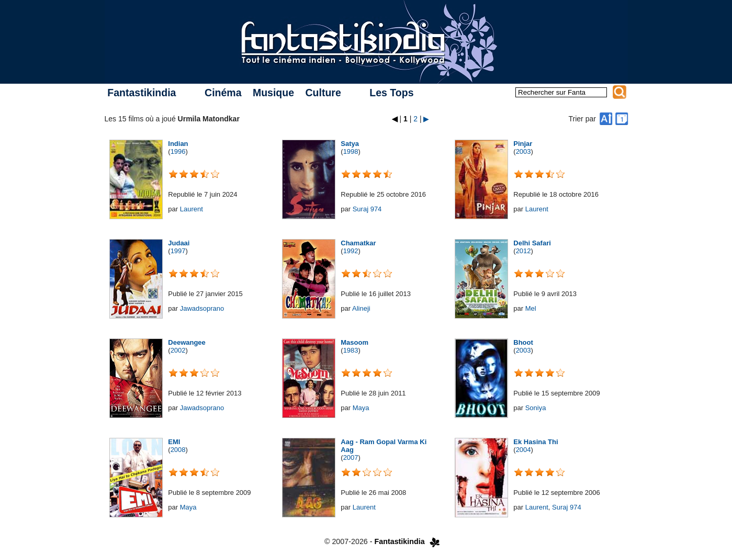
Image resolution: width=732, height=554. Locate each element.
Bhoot (523, 342)
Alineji (361, 308)
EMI (174, 442)
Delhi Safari (532, 243)
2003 (523, 151)
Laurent (191, 209)
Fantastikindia (141, 92)
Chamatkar (358, 243)
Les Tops (391, 92)
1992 (350, 251)
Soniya (535, 408)
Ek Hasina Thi (535, 442)
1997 (178, 251)
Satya (350, 144)
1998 (350, 151)
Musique (273, 92)
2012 (523, 251)
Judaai (178, 243)
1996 (178, 151)
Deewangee (187, 342)
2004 (523, 450)
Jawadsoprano (202, 308)
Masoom (354, 342)
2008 (178, 450)
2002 (178, 350)
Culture (323, 92)
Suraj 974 (367, 209)
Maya (361, 408)
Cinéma (223, 92)
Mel (530, 308)
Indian (178, 144)
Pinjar (522, 144)
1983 (350, 350)
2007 (350, 457)
